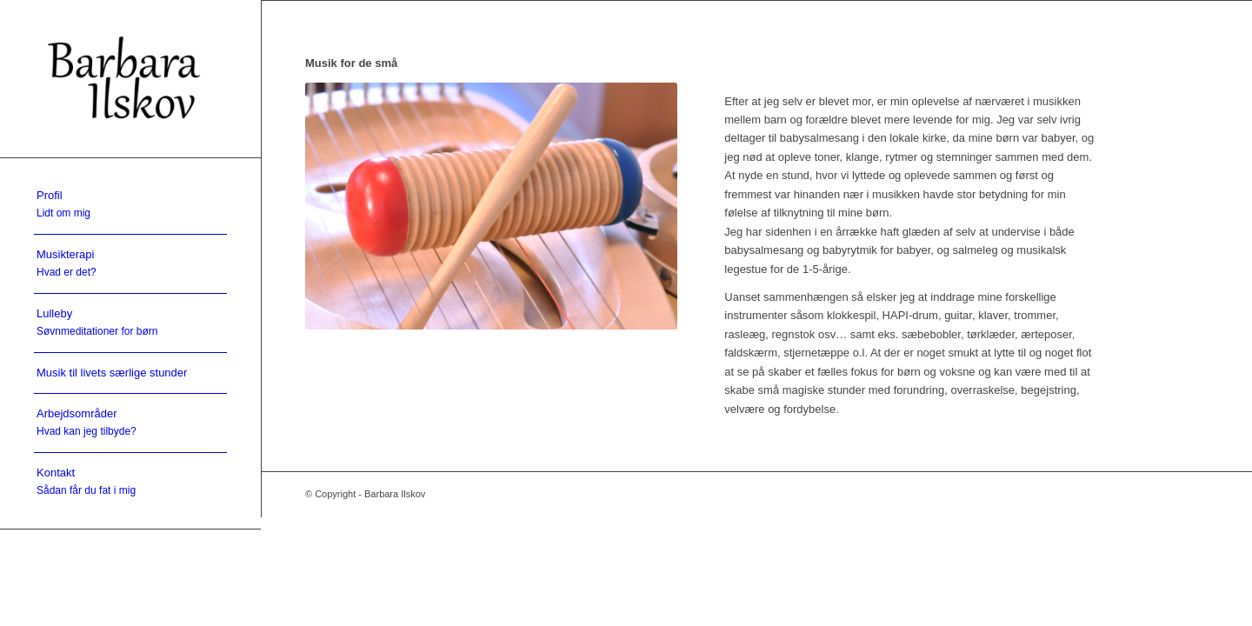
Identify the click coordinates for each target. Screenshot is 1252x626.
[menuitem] (130, 205)
